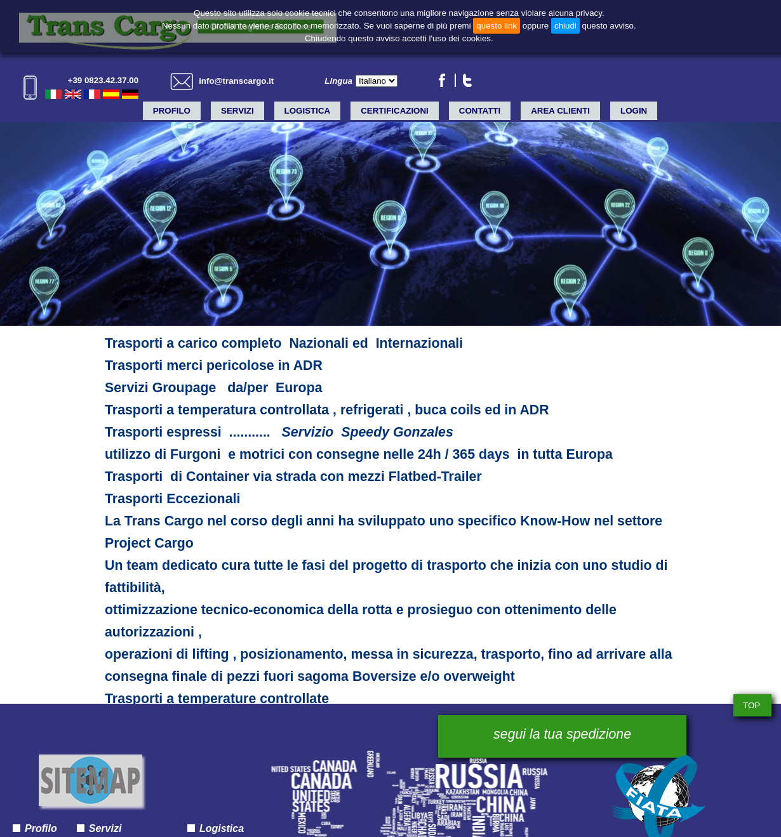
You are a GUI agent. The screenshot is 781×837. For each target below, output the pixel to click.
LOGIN (633, 110)
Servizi (237, 110)
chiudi (565, 25)
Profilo (171, 110)
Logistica (307, 110)
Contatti (479, 110)
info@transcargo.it (236, 81)
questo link (496, 25)
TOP (751, 705)
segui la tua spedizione (562, 734)
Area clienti (560, 110)
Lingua (338, 81)
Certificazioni (395, 110)
